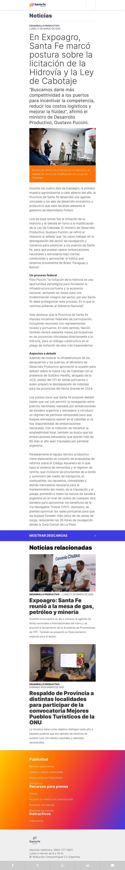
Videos (33, 793)
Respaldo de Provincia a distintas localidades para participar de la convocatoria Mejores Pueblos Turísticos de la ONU (62, 707)
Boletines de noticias (41, 810)
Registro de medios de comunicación (51, 799)
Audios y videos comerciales (46, 772)
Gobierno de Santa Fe (37, 5)
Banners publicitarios (41, 766)
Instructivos (36, 821)
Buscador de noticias (41, 805)
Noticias (40, 15)
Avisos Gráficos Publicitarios (45, 777)
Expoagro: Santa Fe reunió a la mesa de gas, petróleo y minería (61, 606)
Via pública (35, 783)
